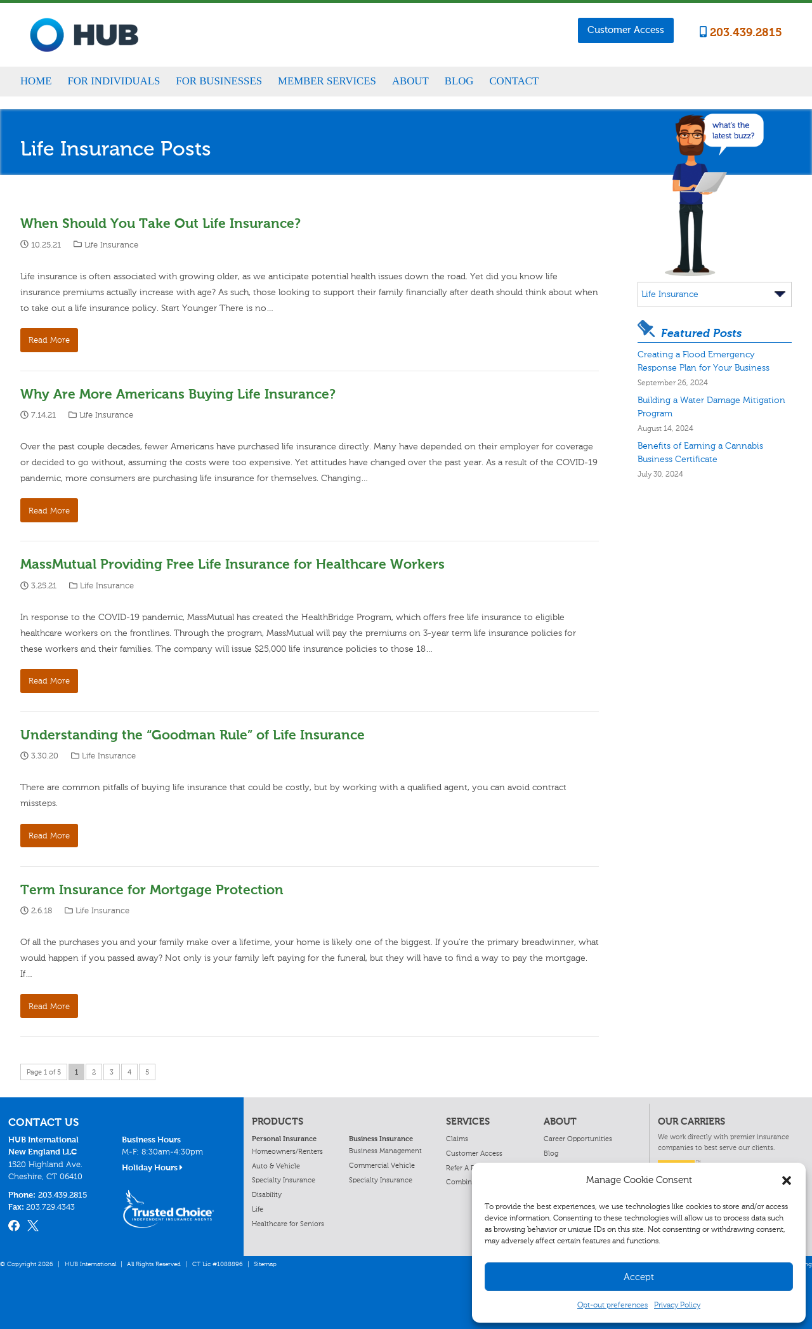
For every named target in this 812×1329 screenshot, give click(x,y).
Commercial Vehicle (382, 1165)
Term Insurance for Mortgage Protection (152, 889)
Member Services (327, 81)
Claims (457, 1138)
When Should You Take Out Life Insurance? (160, 223)
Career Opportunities (578, 1138)
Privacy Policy (677, 1304)
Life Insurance (111, 244)
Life (257, 1209)
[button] (786, 1180)
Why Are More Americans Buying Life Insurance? (178, 394)
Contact (514, 81)
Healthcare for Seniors (288, 1223)
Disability (267, 1194)
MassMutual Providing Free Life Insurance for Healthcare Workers (232, 564)
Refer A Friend (468, 1167)
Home (35, 81)
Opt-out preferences (612, 1304)
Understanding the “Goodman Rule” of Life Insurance (192, 735)
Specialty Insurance (283, 1179)
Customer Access (625, 30)
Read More (49, 340)
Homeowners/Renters (287, 1151)
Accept (639, 1277)
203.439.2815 (741, 32)
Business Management (385, 1150)
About (410, 81)
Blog (459, 81)
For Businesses (219, 81)
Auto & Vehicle (276, 1165)
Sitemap (265, 1264)
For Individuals (113, 81)
